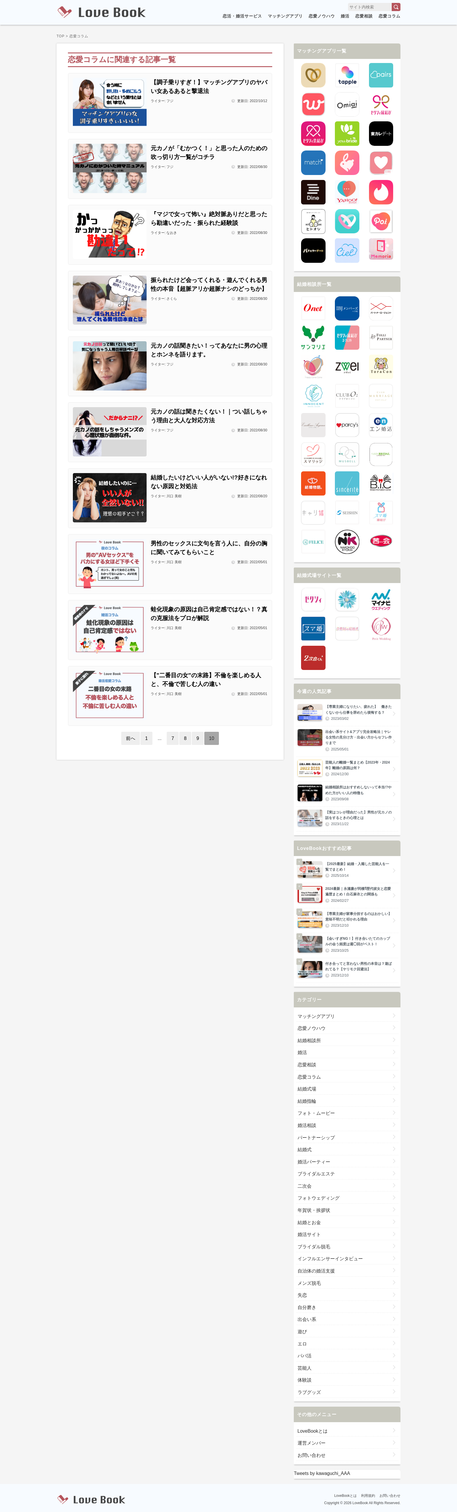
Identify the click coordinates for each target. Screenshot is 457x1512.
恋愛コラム (389, 16)
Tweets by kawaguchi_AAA (322, 1473)
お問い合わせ (389, 1496)
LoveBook (360, 1503)
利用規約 (368, 1496)
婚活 (345, 16)
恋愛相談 (364, 16)
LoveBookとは (345, 1496)
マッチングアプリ (285, 16)
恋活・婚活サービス (242, 16)
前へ (130, 738)
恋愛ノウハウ (322, 16)
